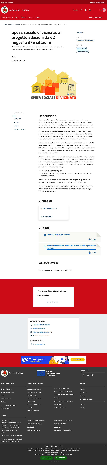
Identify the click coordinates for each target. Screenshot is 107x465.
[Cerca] (104, 10)
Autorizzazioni (58, 404)
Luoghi (82, 404)
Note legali (57, 427)
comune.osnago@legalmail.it (13, 439)
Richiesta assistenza (33, 430)
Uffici (2, 395)
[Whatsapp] (88, 10)
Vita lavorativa (31, 395)
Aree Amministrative (7, 392)
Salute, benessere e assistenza (63, 401)
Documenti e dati (6, 408)
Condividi (80, 33)
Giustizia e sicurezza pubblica (63, 391)
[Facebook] (79, 10)
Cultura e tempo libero (34, 392)
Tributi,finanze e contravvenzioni (64, 395)
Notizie (18, 24)
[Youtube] (83, 10)
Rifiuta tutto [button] (60, 458)
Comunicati (83, 392)
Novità (11, 24)
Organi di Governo (6, 389)
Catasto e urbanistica (33, 404)
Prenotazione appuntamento (36, 420)
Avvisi (82, 395)
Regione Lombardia (7, 2)
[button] (53, 462)
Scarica (92, 239)
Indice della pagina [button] (19, 113)
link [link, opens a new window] (71, 454)
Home (5, 24)
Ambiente (57, 398)
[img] (28, 112)
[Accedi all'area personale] (97, 2)
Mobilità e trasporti (33, 410)
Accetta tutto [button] (46, 458)
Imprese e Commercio (34, 399)
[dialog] (53, 454)
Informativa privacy (60, 423)
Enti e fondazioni (6, 399)
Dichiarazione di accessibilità (62, 430)
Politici (3, 402)
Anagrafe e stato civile (34, 389)
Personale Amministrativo (9, 405)
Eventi (82, 407)
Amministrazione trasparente (63, 420)
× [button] (105, 445)
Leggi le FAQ (31, 427)
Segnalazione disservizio (34, 423)
